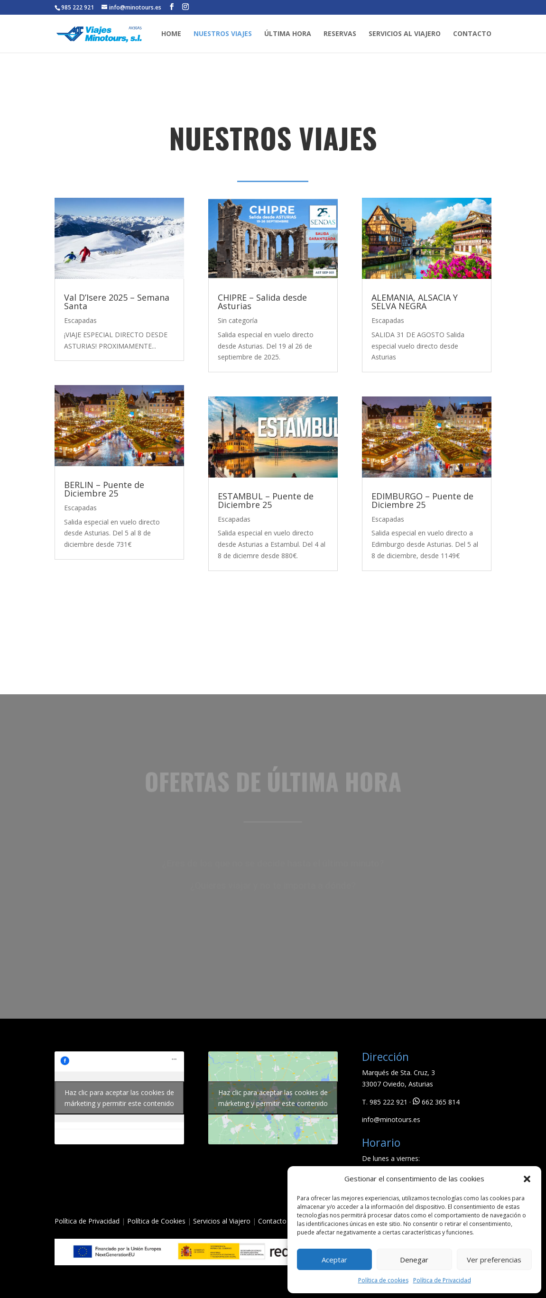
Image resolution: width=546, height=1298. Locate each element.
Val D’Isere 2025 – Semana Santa (116, 302)
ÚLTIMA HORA (287, 34)
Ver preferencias (494, 1259)
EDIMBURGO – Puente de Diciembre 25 (422, 500)
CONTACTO (472, 34)
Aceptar (334, 1259)
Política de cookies (383, 1280)
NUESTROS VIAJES (223, 34)
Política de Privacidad (442, 1280)
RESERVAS (340, 34)
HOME (171, 34)
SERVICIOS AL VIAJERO (405, 34)
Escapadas (80, 320)
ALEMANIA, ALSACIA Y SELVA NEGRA (414, 302)
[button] (527, 1179)
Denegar (414, 1259)
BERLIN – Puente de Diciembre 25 (104, 489)
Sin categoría (238, 320)
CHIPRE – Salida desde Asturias (262, 302)
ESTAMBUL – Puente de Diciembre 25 (266, 500)
